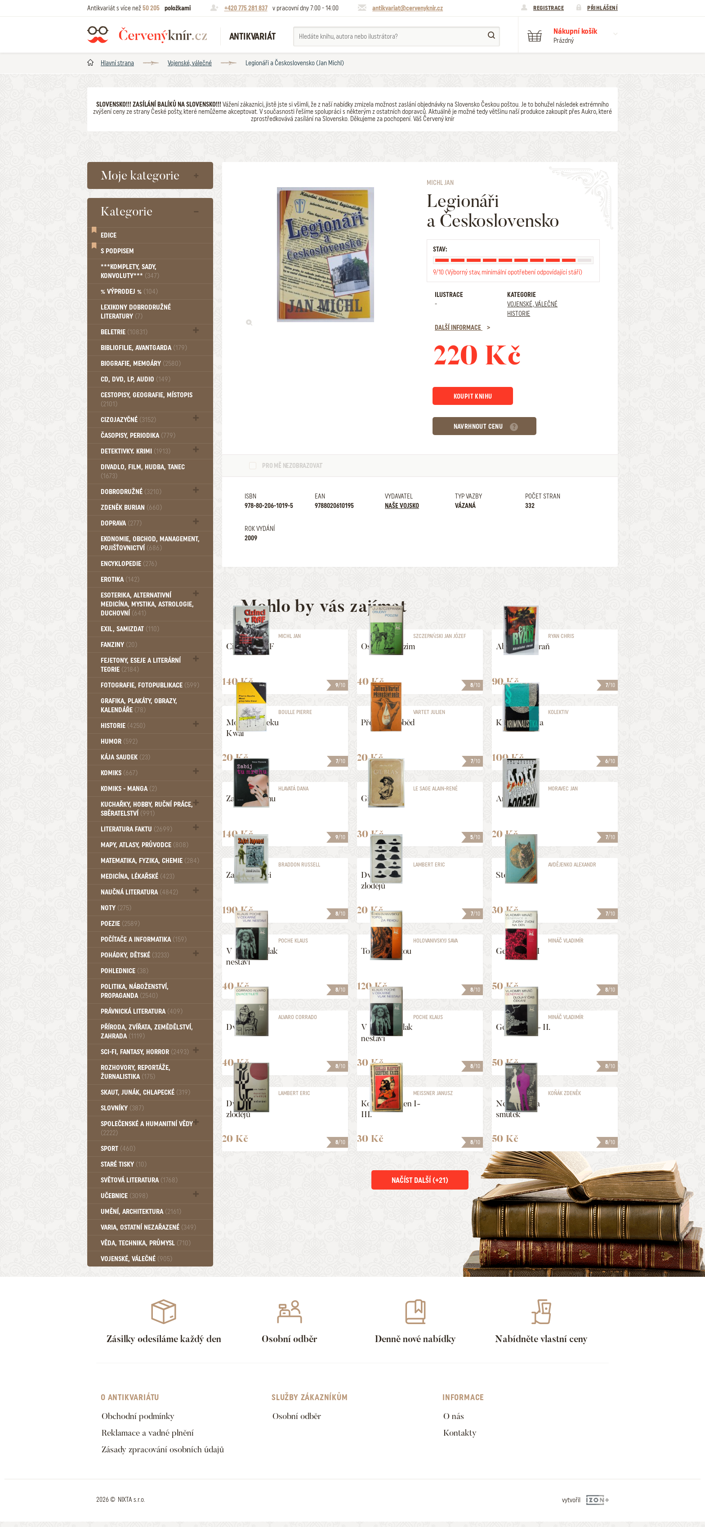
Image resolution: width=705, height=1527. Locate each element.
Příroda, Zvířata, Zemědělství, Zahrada (147, 1031)
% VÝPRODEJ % (129, 291)
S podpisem (117, 251)
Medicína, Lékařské (137, 876)
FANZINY (119, 645)
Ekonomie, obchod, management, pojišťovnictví (150, 543)
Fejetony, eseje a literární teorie (141, 665)
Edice (108, 235)
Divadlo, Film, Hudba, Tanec (143, 471)
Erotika (120, 579)
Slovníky (122, 1108)
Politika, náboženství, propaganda (135, 991)
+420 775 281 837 (246, 8)
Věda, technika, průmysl (146, 1243)
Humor (119, 741)
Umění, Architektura (141, 1212)
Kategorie (126, 211)
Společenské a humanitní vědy (147, 1128)
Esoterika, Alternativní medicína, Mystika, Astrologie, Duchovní (147, 604)
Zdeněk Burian (131, 507)
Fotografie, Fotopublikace (150, 685)
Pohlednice (124, 971)
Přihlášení (602, 7)
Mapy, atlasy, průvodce (144, 845)
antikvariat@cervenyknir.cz (407, 8)
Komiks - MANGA (129, 789)
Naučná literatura (139, 892)
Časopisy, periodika (138, 435)
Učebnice (124, 1196)
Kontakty (460, 1435)
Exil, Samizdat (130, 629)
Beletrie (124, 332)
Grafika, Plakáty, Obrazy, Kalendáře (139, 705)
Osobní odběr (298, 1417)
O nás (454, 1417)
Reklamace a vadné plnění (151, 1435)
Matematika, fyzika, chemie (150, 861)
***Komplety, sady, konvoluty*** (130, 271)
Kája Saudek (125, 757)
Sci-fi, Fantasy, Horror (145, 1052)
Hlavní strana (117, 63)
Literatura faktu (136, 829)
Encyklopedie (129, 564)
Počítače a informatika (144, 939)
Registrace (548, 7)
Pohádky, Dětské (135, 955)
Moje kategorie (140, 175)
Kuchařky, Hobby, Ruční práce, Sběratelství (147, 808)
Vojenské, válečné (190, 63)
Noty (116, 908)
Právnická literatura (142, 1011)
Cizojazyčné (128, 420)
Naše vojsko (402, 507)
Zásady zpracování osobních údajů (166, 1454)
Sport (118, 1149)
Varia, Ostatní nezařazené (148, 1227)
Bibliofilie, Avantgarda (144, 348)
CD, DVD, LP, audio (135, 379)
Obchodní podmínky (140, 1417)
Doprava (121, 523)
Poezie (120, 924)
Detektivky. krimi (135, 451)
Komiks (119, 773)
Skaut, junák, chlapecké (145, 1092)
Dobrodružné (131, 492)
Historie (123, 726)
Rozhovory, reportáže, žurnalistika (135, 1072)
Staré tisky (124, 1164)
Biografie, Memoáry (141, 363)
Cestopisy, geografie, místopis (146, 399)
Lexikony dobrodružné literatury (136, 311)
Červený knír (147, 35)
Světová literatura (139, 1180)
